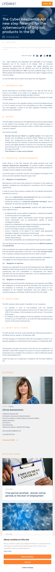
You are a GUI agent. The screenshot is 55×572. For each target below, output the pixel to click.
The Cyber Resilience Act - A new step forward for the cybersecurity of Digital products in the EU (27, 48)
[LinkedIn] (37, 55)
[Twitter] (41, 55)
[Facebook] (34, 55)
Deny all (27, 562)
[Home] (3, 42)
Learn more (7, 551)
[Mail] (50, 55)
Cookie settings (27, 567)
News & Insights (11, 42)
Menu (47, 4)
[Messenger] (47, 55)
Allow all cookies (27, 557)
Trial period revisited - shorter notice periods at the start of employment (25, 494)
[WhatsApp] (45, 55)
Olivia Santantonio (12, 409)
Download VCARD (10, 440)
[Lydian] (9, 4)
